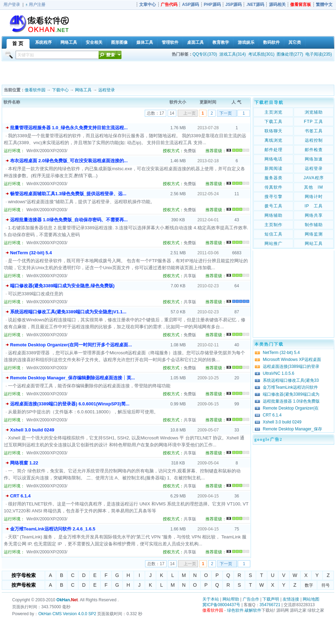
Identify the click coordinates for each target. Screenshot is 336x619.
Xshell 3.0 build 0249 (32, 429)
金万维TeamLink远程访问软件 (290, 387)
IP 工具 (313, 206)
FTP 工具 (314, 121)
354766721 (270, 604)
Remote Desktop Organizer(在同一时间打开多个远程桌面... (71, 344)
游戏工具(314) (232, 54)
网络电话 (273, 159)
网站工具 (314, 243)
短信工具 (273, 234)
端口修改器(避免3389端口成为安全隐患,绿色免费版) (62, 285)
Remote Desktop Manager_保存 (292, 429)
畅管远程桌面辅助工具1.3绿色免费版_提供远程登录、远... (68, 193)
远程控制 (314, 140)
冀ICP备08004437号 (221, 604)
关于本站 (210, 599)
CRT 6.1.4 (20, 495)
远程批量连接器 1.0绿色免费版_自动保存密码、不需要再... (69, 219)
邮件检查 (314, 149)
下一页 (225, 113)
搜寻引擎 (273, 196)
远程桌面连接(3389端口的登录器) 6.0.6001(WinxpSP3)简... (69, 403)
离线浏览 (273, 140)
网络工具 (83, 90)
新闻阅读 (273, 168)
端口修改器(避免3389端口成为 (291, 394)
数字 (309, 585)
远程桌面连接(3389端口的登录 (291, 366)
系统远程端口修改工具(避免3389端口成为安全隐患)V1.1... (68, 311)
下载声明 (270, 599)
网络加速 (314, 159)
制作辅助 (314, 224)
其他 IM (313, 187)
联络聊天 (273, 131)
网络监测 (314, 234)
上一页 (189, 113)
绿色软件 (235, 610)
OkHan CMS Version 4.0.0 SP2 (67, 613)
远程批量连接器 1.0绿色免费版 (291, 401)
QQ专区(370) (205, 54)
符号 (325, 585)
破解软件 (253, 610)
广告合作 (251, 599)
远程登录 (106, 90)
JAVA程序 (313, 177)
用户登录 (11, 4)
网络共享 (314, 215)
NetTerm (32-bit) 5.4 (31, 252)
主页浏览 (273, 112)
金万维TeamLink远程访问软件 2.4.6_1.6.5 (52, 528)
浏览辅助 (314, 112)
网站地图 (311, 599)
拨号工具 (273, 206)
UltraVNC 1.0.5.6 (278, 373)
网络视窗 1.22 (24, 462)
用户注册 (37, 4)
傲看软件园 (35, 90)
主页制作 (273, 224)
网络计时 (314, 196)
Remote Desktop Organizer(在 (291, 408)
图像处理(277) (290, 54)
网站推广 (273, 243)
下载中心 (60, 90)
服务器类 (273, 177)
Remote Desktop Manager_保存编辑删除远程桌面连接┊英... (72, 377)
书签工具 (314, 131)
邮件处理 (273, 149)
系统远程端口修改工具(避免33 (291, 380)
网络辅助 (273, 215)
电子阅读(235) (318, 54)
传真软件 (273, 187)
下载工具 (273, 121)
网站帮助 (230, 599)
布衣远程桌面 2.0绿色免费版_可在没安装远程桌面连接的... (69, 160)
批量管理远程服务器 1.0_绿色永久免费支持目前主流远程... (69, 127)
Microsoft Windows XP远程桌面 (292, 359)
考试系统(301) (261, 54)
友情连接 (291, 599)
